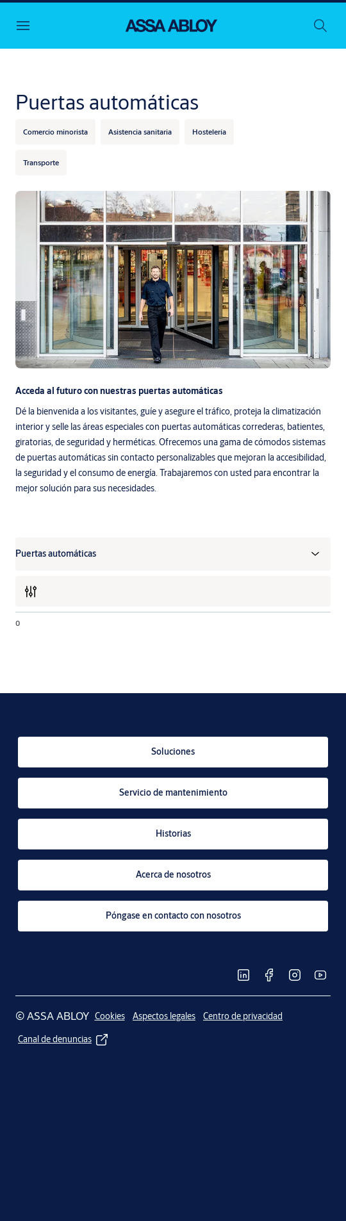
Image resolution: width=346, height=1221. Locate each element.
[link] (173, 752)
